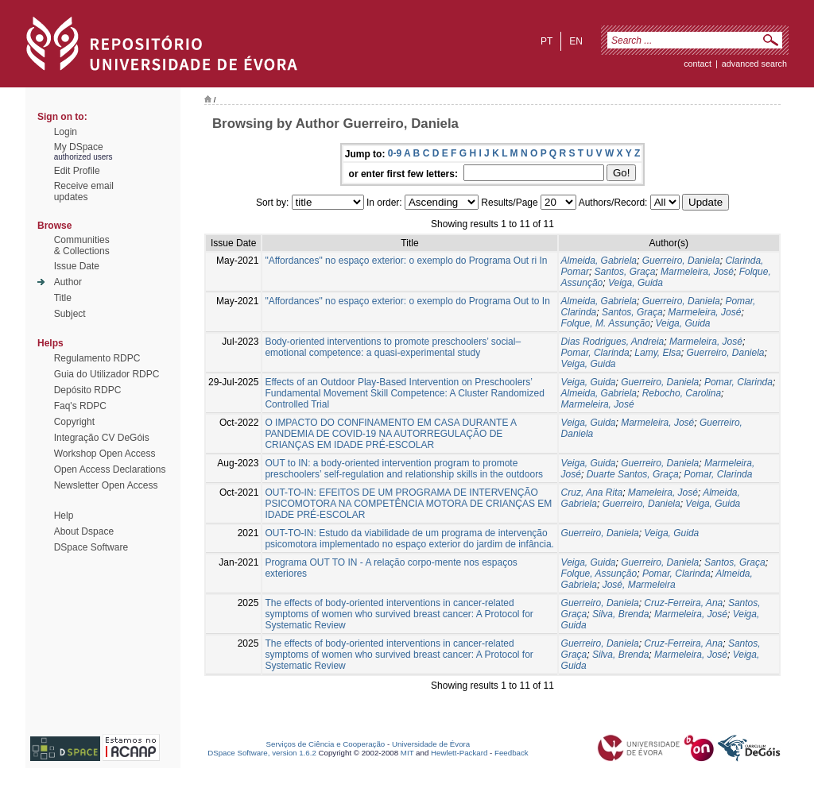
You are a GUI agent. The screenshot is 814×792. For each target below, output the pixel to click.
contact (697, 63)
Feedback (511, 752)
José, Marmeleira (639, 584)
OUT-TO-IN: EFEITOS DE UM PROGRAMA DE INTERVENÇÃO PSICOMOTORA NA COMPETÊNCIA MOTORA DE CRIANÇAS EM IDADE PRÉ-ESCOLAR (408, 503)
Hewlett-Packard (459, 752)
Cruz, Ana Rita (592, 492)
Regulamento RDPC (97, 358)
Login (65, 131)
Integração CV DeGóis (101, 437)
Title (63, 297)
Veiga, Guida (635, 282)
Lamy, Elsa (657, 352)
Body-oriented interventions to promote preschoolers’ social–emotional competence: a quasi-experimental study (393, 347)
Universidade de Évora (431, 744)
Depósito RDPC (88, 390)
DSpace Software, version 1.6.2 (261, 752)
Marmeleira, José (697, 271)
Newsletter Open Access (106, 485)
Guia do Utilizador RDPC (107, 374)
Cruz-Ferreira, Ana (683, 602)
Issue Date (76, 266)
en (576, 41)
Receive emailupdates (84, 191)
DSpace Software (91, 547)
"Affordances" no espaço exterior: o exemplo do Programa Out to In (407, 301)
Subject (70, 313)
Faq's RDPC (80, 405)
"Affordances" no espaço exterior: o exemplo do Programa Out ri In (406, 260)
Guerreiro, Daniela (681, 260)
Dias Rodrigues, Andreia (613, 341)
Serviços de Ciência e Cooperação (326, 744)
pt (546, 41)
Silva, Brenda (620, 614)
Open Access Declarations (110, 469)
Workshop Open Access (105, 453)
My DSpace (78, 147)
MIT (407, 752)
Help (64, 515)
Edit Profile (77, 170)
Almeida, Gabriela (599, 260)
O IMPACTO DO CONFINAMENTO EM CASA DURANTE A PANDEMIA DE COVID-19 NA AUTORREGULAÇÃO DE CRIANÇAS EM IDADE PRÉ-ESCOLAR (390, 433)
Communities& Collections (82, 245)
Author (68, 282)
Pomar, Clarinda (595, 352)
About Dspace (84, 531)
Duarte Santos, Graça (633, 474)
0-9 (394, 153)
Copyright (74, 421)
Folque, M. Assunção (605, 323)
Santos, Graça (625, 271)
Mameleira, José (663, 492)
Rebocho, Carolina (681, 393)
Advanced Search (754, 63)
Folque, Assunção (599, 573)
